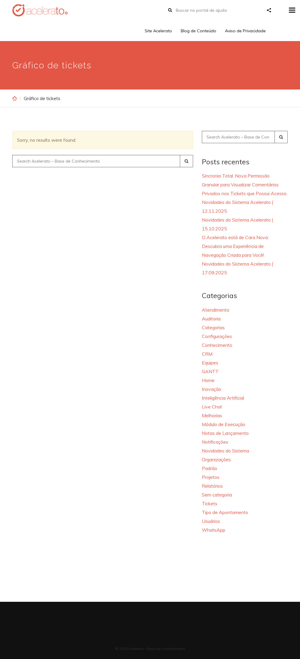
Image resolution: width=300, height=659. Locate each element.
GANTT (210, 371)
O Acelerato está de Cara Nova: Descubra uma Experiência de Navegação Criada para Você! (235, 246)
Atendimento (215, 310)
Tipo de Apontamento (225, 512)
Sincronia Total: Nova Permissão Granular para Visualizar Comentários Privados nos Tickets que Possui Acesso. (244, 184)
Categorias (213, 327)
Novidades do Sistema (225, 451)
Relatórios (212, 486)
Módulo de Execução (223, 424)
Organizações (216, 459)
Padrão (209, 468)
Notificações (215, 442)
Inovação (211, 389)
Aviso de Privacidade (245, 30)
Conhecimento (217, 345)
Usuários (211, 521)
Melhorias (212, 415)
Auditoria (211, 319)
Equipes (210, 363)
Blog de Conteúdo (198, 30)
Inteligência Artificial (223, 398)
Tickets (209, 503)
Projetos (210, 477)
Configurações (217, 336)
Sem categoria (217, 495)
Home (208, 380)
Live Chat (212, 407)
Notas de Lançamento (225, 433)
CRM (207, 354)
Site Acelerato (158, 30)
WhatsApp (213, 530)
